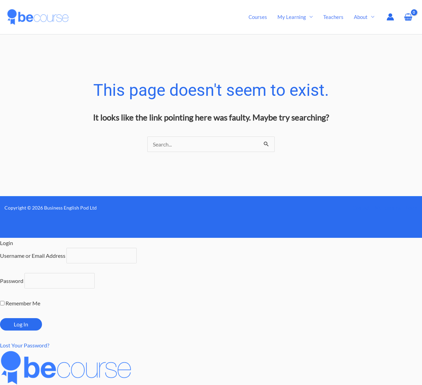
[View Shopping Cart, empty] (408, 17)
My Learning (387, 208)
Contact (361, 208)
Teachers (333, 17)
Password (11, 280)
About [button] (361, 17)
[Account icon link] (390, 17)
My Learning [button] (291, 17)
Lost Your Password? (24, 345)
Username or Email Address (32, 255)
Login (412, 208)
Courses (258, 17)
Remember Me (20, 303)
